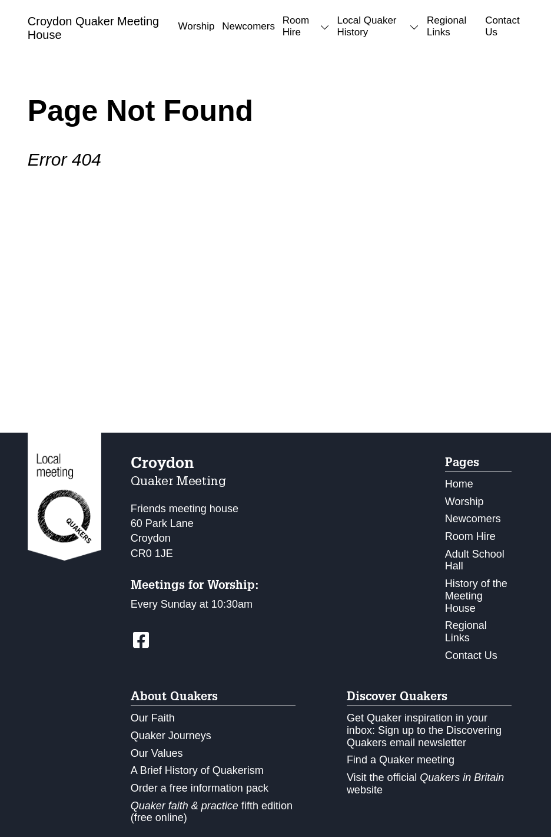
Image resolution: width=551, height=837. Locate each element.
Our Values (157, 753)
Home (459, 484)
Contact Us (502, 26)
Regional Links (446, 26)
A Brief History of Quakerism (197, 770)
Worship (196, 26)
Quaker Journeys (171, 736)
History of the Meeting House (476, 596)
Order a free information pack (199, 788)
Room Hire (470, 536)
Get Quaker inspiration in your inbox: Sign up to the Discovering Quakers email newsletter (424, 730)
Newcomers (248, 26)
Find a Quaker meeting (400, 760)
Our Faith (153, 718)
